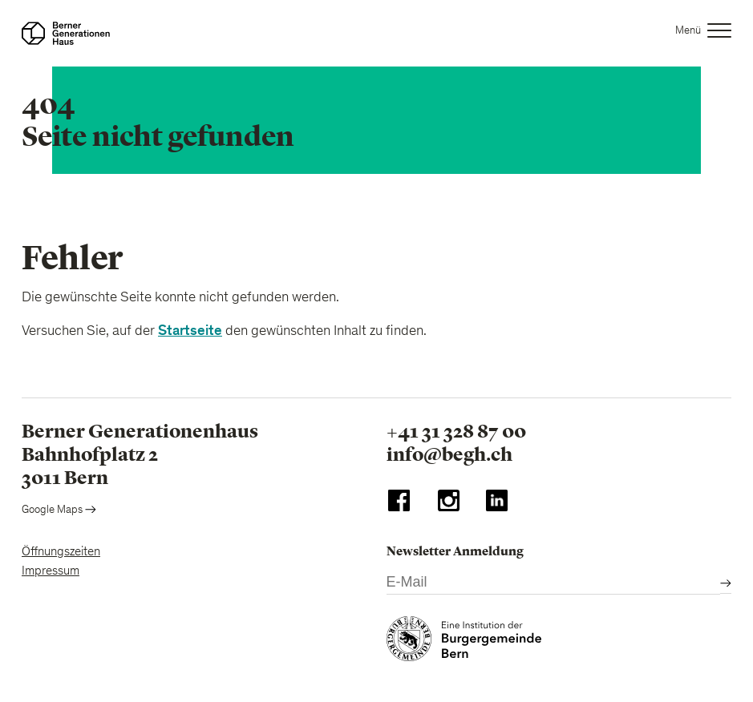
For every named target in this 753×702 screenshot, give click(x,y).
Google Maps (59, 510)
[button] (703, 33)
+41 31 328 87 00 (456, 431)
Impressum (50, 571)
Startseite (190, 330)
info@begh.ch (449, 454)
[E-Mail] (554, 583)
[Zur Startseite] (66, 33)
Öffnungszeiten (61, 552)
